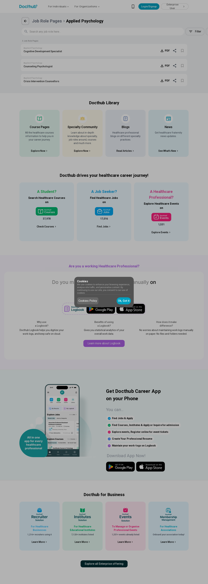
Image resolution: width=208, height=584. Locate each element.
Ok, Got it (124, 300)
